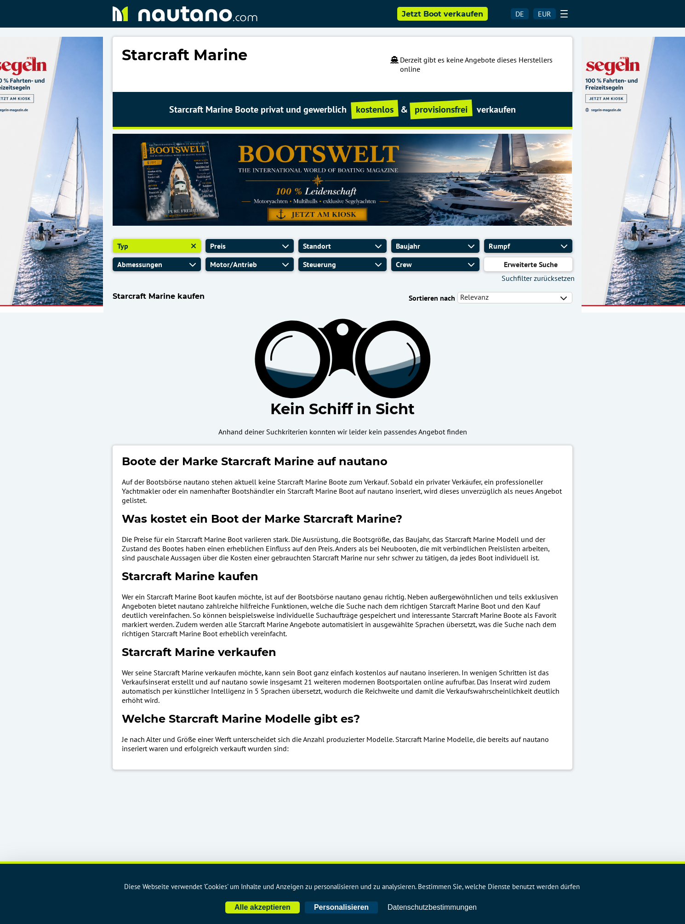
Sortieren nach (432, 297)
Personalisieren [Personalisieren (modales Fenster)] (341, 907)
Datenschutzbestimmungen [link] (432, 907)
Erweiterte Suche (531, 264)
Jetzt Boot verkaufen (442, 14)
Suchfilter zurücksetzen (538, 278)
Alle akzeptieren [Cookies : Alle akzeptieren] (262, 907)
